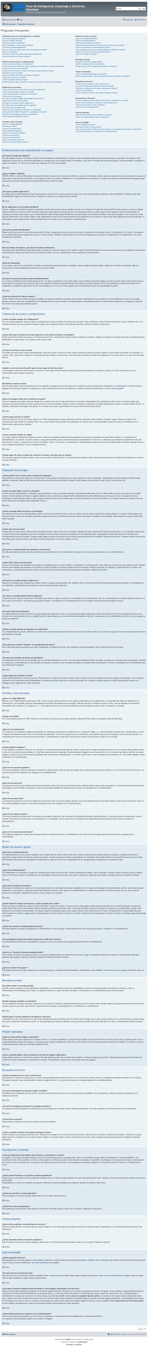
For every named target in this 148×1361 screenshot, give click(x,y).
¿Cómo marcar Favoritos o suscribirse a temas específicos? (96, 103)
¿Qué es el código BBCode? (12, 124)
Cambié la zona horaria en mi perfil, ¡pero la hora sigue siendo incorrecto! (28, 71)
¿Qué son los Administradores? (86, 38)
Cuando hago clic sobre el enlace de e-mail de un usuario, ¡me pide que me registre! (32, 82)
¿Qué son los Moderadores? (85, 41)
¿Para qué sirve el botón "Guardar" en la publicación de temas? (24, 112)
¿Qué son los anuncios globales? (14, 133)
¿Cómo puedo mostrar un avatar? (14, 77)
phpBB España (82, 1342)
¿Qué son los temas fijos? (11, 137)
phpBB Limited (93, 1260)
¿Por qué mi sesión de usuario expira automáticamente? (22, 54)
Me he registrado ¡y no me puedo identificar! (17, 45)
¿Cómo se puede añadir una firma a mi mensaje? (19, 94)
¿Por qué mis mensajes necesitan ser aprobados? (20, 114)
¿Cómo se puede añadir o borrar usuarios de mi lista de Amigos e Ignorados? (102, 76)
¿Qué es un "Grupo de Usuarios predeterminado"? (93, 52)
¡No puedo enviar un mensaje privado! (88, 62)
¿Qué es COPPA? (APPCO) (12, 41)
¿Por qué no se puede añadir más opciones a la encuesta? (23, 98)
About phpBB (40, 1263)
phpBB (120, 388)
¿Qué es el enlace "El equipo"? (86, 54)
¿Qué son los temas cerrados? (13, 140)
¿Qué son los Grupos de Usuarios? (87, 43)
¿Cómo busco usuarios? (84, 90)
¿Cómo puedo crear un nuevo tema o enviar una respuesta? (23, 89)
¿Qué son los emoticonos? (11, 128)
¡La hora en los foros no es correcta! (15, 68)
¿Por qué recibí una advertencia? (14, 107)
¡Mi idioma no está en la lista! (12, 73)
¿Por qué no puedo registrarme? (13, 43)
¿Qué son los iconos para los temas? (15, 142)
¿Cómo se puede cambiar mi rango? (15, 79)
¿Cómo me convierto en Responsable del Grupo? (92, 47)
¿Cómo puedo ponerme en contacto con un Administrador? (96, 131)
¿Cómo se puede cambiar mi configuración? (17, 64)
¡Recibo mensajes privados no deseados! (90, 64)
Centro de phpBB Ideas (112, 1276)
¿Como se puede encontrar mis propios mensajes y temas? (96, 93)
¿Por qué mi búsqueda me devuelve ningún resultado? (94, 86)
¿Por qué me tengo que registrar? (14, 38)
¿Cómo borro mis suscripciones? (87, 107)
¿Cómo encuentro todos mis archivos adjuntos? (92, 117)
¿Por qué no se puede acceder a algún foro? (18, 103)
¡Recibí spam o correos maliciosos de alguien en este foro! (96, 66)
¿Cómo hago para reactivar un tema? (15, 116)
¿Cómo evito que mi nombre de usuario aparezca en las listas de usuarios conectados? (33, 66)
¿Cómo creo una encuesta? (12, 96)
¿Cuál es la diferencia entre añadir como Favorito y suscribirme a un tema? (101, 100)
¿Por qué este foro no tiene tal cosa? (88, 127)
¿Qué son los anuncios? (10, 135)
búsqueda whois (46, 1293)
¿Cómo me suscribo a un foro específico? (90, 105)
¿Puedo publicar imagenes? (12, 131)
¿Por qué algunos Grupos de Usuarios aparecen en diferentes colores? (100, 50)
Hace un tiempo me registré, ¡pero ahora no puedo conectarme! (24, 50)
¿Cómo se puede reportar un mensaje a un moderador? (22, 110)
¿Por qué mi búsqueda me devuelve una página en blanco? (96, 88)
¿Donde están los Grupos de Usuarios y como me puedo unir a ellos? (100, 45)
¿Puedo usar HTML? (9, 126)
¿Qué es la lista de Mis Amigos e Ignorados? (91, 74)
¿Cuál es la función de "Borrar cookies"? (16, 56)
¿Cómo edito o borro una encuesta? (15, 101)
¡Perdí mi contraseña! (9, 52)
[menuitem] (20, 19)
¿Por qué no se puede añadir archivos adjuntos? (19, 105)
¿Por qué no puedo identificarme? (14, 47)
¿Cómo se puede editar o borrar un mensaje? (18, 92)
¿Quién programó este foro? (85, 125)
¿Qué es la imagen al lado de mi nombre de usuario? (21, 75)
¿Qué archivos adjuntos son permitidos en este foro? (94, 115)
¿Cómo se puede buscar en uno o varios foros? (92, 84)
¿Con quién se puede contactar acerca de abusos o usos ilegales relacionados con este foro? (108, 129)
